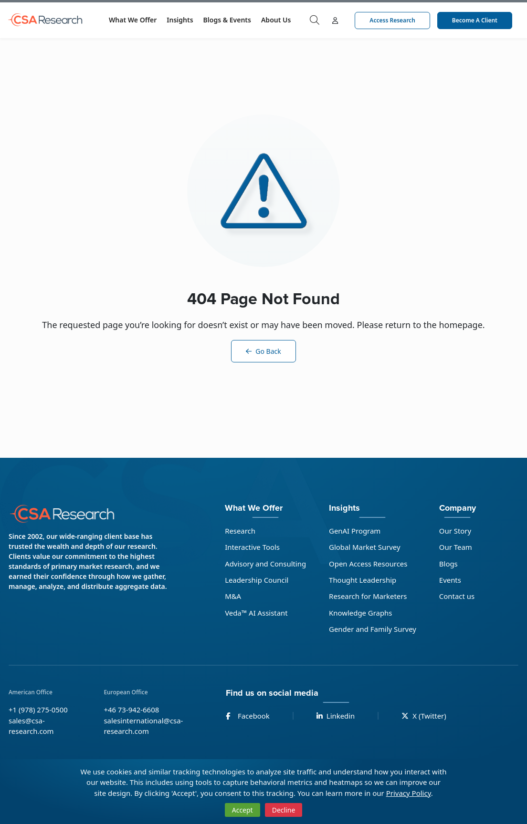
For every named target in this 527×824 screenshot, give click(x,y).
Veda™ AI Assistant (255, 613)
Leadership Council (256, 580)
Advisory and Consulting (265, 563)
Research (239, 531)
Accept (242, 809)
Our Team (456, 547)
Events (451, 580)
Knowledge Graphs (360, 613)
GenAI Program (355, 531)
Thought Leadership (363, 580)
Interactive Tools (252, 547)
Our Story (456, 531)
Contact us (457, 596)
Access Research (392, 20)
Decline (283, 809)
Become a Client (474, 20)
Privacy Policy (408, 793)
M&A (232, 596)
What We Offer (133, 19)
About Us (276, 19)
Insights (180, 19)
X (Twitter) (424, 716)
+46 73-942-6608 (131, 710)
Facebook (248, 716)
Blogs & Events (227, 19)
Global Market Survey (365, 547)
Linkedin (335, 716)
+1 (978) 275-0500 (38, 710)
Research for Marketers (368, 596)
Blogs (449, 563)
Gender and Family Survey (373, 629)
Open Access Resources (368, 563)
